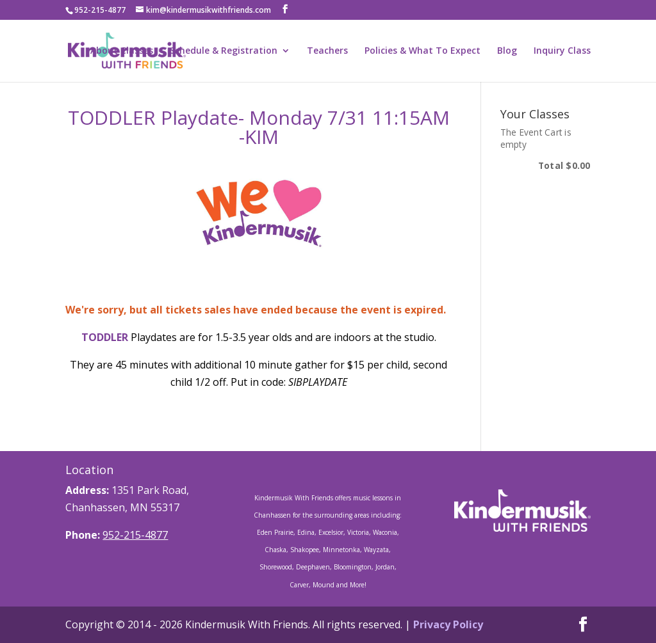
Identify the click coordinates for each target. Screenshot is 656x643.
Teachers (327, 51)
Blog (507, 51)
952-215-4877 (135, 535)
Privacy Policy (448, 624)
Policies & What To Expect (422, 51)
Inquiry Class (562, 51)
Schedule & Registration (223, 51)
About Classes (121, 51)
